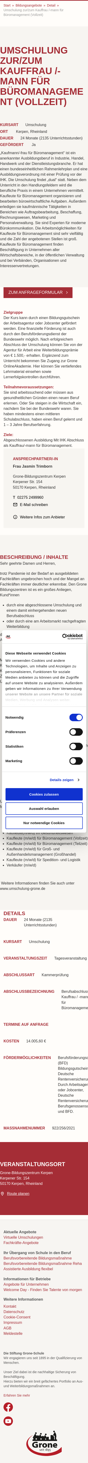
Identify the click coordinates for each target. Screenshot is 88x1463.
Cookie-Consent (17, 1317)
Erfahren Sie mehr (17, 1395)
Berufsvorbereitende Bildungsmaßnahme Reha (43, 1264)
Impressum (13, 1323)
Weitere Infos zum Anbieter (42, 517)
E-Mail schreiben (34, 505)
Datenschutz (14, 1312)
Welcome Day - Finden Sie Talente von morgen (43, 1290)
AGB (7, 1328)
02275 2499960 (30, 497)
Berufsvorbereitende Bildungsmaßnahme (38, 1258)
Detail (51, 5)
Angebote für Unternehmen (26, 1284)
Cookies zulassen (44, 794)
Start (7, 5)
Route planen (18, 1194)
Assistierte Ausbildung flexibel (28, 1269)
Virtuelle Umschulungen (23, 1237)
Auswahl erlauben (44, 809)
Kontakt (10, 1306)
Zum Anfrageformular (36, 292)
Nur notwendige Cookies (44, 823)
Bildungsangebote (28, 5)
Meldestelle (13, 1334)
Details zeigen (61, 780)
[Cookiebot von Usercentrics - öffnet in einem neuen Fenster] (63, 637)
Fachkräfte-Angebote (21, 1243)
